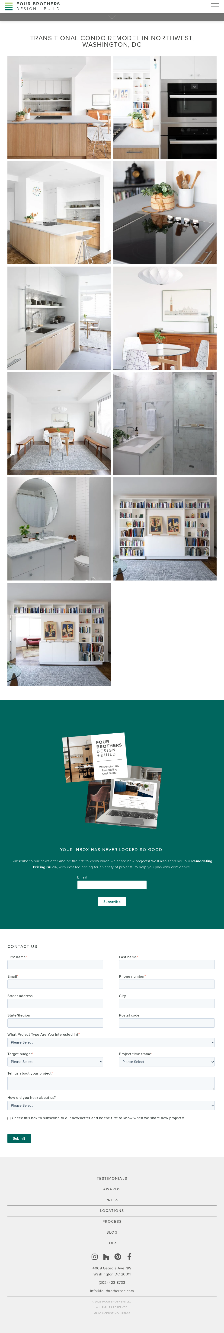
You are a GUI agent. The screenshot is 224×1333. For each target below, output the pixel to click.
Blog (112, 1232)
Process (112, 1221)
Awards (112, 1189)
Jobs (112, 1243)
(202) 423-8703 (112, 1282)
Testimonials (112, 1178)
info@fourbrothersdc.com (112, 1291)
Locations (112, 1210)
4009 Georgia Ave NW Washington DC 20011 (112, 1271)
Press (112, 1200)
